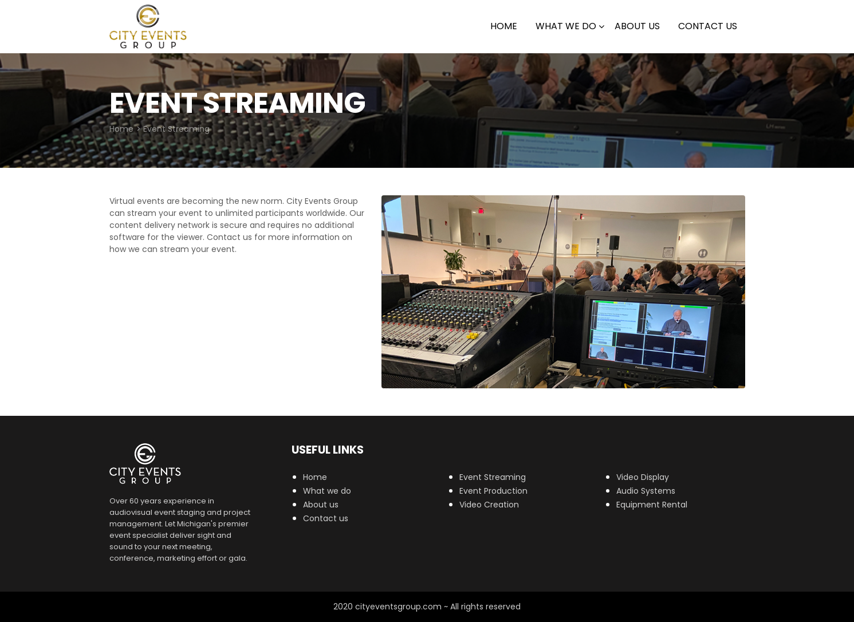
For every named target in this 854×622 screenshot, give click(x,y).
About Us (637, 26)
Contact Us (707, 26)
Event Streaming (492, 477)
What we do (566, 26)
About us (321, 504)
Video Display (642, 477)
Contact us (325, 518)
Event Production (493, 491)
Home (503, 26)
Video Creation (489, 504)
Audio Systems (645, 491)
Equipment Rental (651, 504)
